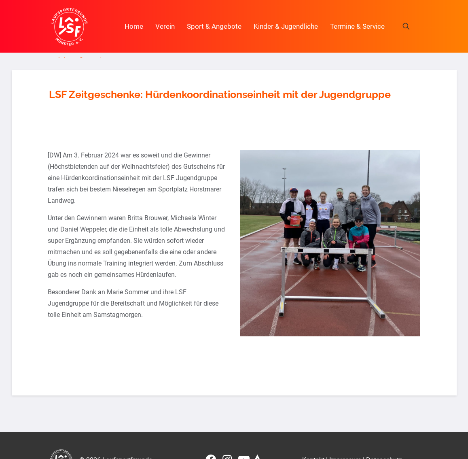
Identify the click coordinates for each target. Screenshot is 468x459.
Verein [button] (165, 26)
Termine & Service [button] (357, 26)
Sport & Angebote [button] (214, 26)
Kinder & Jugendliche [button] (286, 26)
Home (134, 26)
